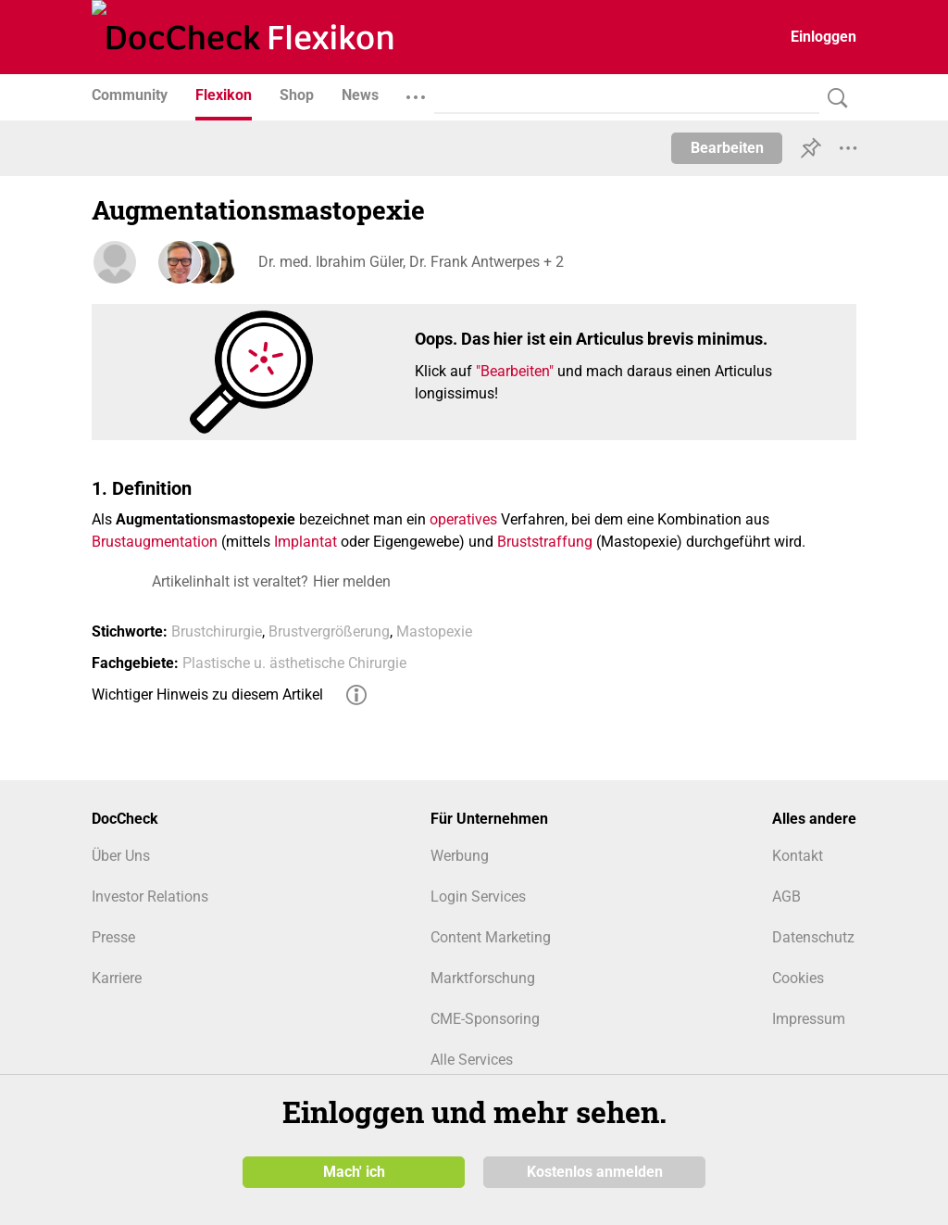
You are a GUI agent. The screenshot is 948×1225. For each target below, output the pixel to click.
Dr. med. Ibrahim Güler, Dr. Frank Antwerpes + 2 (411, 262)
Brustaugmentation (155, 541)
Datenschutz (813, 937)
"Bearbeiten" (515, 371)
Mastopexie (434, 631)
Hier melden (352, 581)
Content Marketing (490, 937)
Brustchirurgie (216, 631)
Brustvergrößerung (329, 631)
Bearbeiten (727, 148)
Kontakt (797, 856)
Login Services (478, 896)
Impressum (808, 1019)
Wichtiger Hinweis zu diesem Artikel (207, 694)
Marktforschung (482, 978)
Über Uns (121, 856)
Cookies (798, 978)
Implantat (305, 541)
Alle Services (471, 1059)
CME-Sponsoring (485, 1019)
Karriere (117, 978)
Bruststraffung (544, 541)
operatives (463, 519)
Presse (113, 937)
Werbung (459, 856)
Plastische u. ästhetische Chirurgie (294, 663)
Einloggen (823, 36)
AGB (786, 896)
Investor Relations (150, 896)
